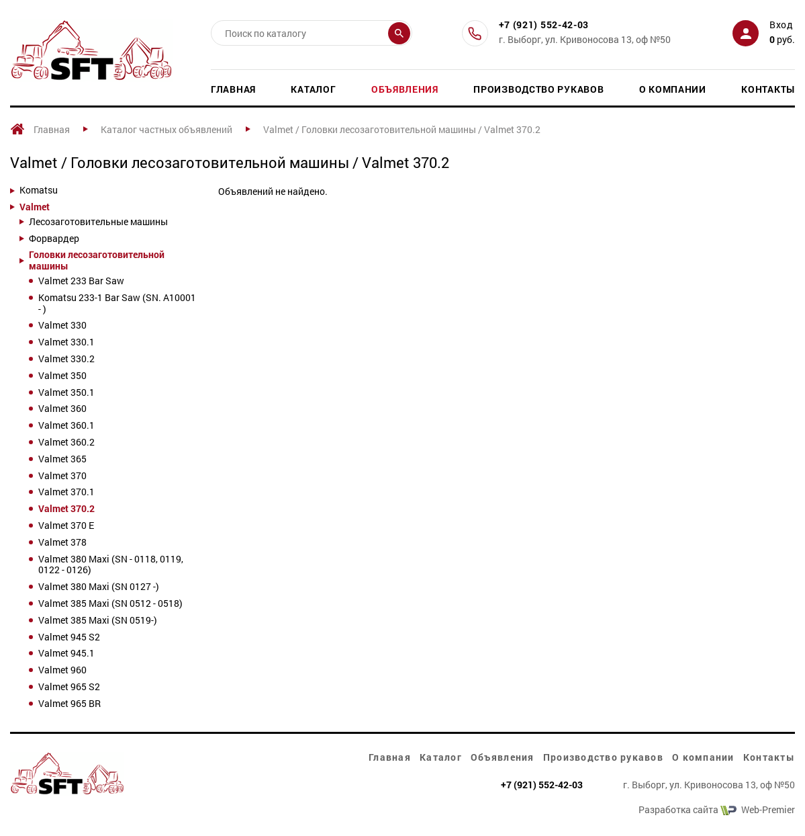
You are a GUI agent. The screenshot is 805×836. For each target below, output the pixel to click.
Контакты (768, 89)
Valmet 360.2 (66, 442)
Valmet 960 (62, 670)
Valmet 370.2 (66, 509)
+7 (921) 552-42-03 (544, 25)
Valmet (34, 207)
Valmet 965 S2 (69, 687)
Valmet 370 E (66, 526)
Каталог (313, 89)
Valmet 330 (62, 325)
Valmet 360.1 (66, 425)
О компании (672, 89)
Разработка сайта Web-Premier (716, 810)
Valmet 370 (62, 476)
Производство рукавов (538, 89)
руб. (782, 39)
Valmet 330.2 (66, 359)
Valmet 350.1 (66, 393)
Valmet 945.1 (66, 653)
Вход (781, 24)
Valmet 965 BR (69, 704)
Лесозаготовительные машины (98, 222)
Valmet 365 (62, 459)
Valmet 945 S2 (69, 637)
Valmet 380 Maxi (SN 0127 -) (98, 587)
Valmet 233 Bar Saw (81, 281)
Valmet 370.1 (66, 492)
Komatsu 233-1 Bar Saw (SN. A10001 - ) (117, 303)
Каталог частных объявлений (166, 129)
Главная (233, 89)
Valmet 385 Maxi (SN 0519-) (97, 620)
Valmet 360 (62, 409)
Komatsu (38, 190)
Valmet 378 (62, 542)
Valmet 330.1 (66, 342)
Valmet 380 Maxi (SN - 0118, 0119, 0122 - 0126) (110, 565)
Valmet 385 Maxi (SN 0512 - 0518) (110, 604)
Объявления (404, 89)
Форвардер (54, 239)
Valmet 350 (62, 376)
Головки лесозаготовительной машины (96, 260)
